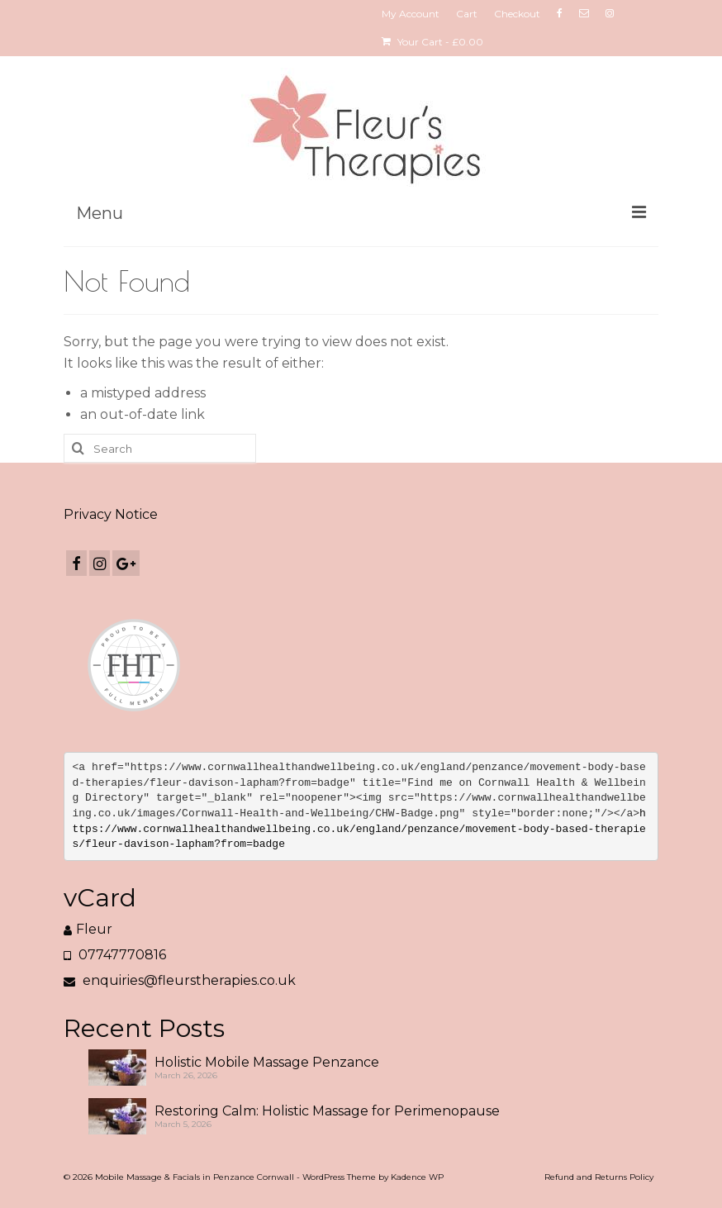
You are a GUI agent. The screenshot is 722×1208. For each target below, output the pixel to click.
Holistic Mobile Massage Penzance (266, 1062)
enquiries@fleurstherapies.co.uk (180, 980)
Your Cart (432, 42)
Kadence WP (417, 1177)
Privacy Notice (111, 514)
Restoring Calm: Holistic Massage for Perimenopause (327, 1111)
